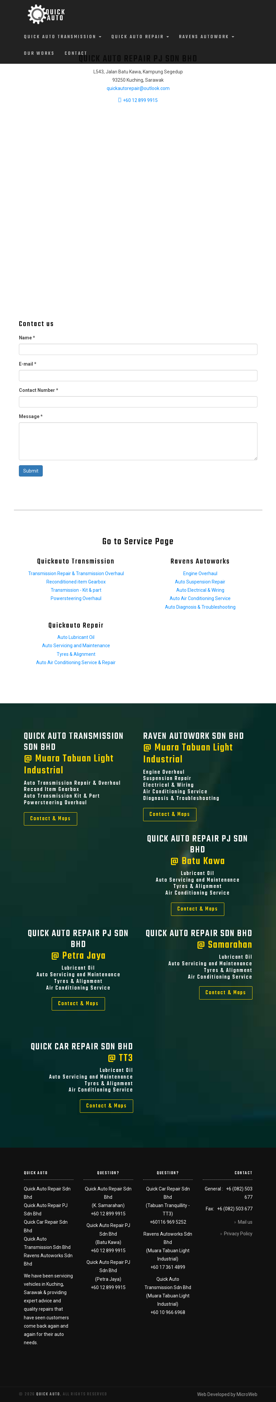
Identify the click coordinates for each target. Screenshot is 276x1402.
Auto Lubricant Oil (75, 637)
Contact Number (38, 390)
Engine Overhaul (200, 573)
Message (31, 416)
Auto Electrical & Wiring (200, 590)
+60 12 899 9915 (138, 100)
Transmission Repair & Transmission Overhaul (76, 573)
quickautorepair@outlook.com (138, 88)
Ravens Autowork (206, 37)
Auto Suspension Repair (200, 581)
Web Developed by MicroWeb (227, 1394)
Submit (30, 471)
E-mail (27, 364)
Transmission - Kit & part (76, 590)
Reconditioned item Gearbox (76, 581)
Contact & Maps (50, 819)
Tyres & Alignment (76, 654)
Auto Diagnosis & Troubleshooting (200, 607)
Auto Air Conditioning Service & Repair (76, 662)
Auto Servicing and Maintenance (76, 645)
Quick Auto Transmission (62, 37)
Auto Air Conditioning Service (200, 598)
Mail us (245, 1222)
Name (27, 337)
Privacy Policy (238, 1233)
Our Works (39, 53)
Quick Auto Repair (140, 37)
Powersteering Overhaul (76, 598)
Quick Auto (48, 1394)
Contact (76, 53)
